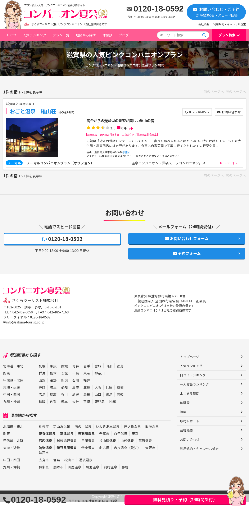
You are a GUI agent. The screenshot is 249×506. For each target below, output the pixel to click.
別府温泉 (110, 471)
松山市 (69, 463)
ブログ (124, 34)
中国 (6, 398)
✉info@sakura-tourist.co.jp (24, 326)
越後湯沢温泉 (67, 444)
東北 (20, 370)
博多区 (44, 471)
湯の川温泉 (82, 430)
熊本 (64, 405)
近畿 (16, 391)
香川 (64, 398)
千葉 (75, 377)
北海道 (8, 370)
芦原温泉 (145, 444)
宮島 (56, 463)
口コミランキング (193, 379)
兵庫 (109, 391)
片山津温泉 (107, 444)
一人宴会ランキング (195, 389)
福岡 (42, 405)
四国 (16, 398)
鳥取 (53, 398)
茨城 (64, 377)
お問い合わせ (228, 112)
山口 (98, 398)
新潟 (64, 384)
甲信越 (8, 384)
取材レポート (190, 426)
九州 (6, 405)
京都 (120, 391)
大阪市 (150, 451)
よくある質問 (190, 398)
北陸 (20, 384)
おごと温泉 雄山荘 (43, 111)
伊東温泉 (88, 451)
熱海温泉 (45, 451)
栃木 (53, 377)
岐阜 (53, 391)
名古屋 (104, 451)
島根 (86, 398)
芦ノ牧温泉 (132, 430)
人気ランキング (34, 34)
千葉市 (104, 437)
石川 (75, 384)
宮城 (98, 370)
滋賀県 (11, 104)
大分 (75, 405)
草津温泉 (67, 437)
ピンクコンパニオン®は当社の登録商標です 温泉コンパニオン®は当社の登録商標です (167, 313)
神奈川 (100, 377)
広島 (42, 398)
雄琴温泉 (27, 104)
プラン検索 (226, 34)
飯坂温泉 (152, 430)
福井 (86, 384)
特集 (183, 417)
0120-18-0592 (159, 8)
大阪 (98, 391)
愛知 (64, 391)
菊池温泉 (92, 471)
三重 (75, 391)
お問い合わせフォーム (186, 241)
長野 (53, 384)
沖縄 (16, 405)
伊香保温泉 (47, 437)
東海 (6, 391)
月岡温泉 (88, 444)
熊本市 (58, 471)
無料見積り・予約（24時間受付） (185, 499)
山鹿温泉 (74, 471)
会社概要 (203, 24)
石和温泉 (45, 444)
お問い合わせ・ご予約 (216, 11)
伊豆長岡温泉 (67, 451)
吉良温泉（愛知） (127, 451)
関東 (6, 377)
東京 (86, 377)
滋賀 (86, 391)
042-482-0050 (23, 316)
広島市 (44, 463)
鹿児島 (100, 405)
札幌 (42, 370)
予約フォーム (187, 257)
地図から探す (86, 34)
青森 (75, 370)
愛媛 (75, 398)
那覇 (125, 471)
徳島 (109, 398)
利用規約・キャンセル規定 (229, 24)
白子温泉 (120, 437)
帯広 (53, 370)
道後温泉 (85, 463)
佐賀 (53, 405)
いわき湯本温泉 (107, 430)
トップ (11, 34)
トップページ (190, 361)
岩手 (86, 370)
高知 (120, 398)
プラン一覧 (61, 34)
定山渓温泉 (61, 430)
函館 (64, 370)
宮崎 (86, 405)
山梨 (42, 384)
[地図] (129, 153)
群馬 (42, 377)
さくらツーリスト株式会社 (36, 305)
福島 (120, 370)
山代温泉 (127, 444)
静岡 (42, 391)
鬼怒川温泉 (86, 437)
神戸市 (44, 456)
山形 (109, 370)
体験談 (107, 34)
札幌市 (44, 430)
